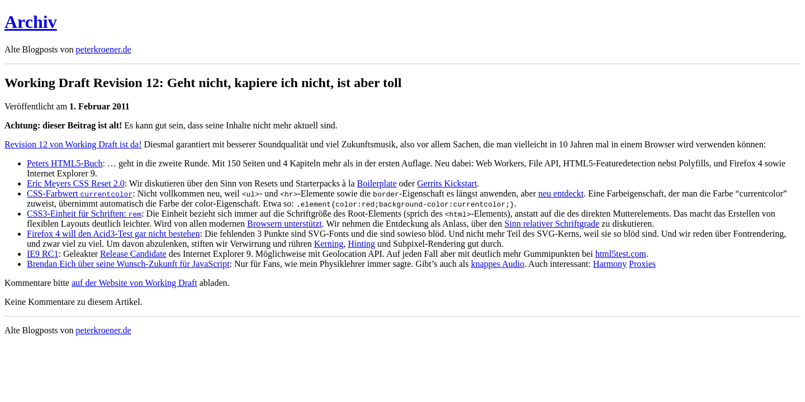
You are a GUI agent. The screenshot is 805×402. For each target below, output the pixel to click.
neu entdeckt (561, 193)
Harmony (610, 264)
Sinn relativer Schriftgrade (551, 223)
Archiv (30, 22)
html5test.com (620, 254)
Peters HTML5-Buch (65, 163)
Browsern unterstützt (284, 223)
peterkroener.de (103, 49)
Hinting (361, 243)
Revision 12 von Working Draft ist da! (73, 144)
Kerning (328, 243)
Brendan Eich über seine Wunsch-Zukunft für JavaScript (128, 264)
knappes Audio (497, 264)
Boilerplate (377, 183)
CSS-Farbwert (79, 193)
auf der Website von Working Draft (134, 283)
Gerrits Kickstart (447, 183)
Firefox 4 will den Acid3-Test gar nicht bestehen (113, 233)
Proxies (642, 264)
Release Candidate (133, 254)
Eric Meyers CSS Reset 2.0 (76, 183)
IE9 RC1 (42, 254)
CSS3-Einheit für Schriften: (84, 213)
